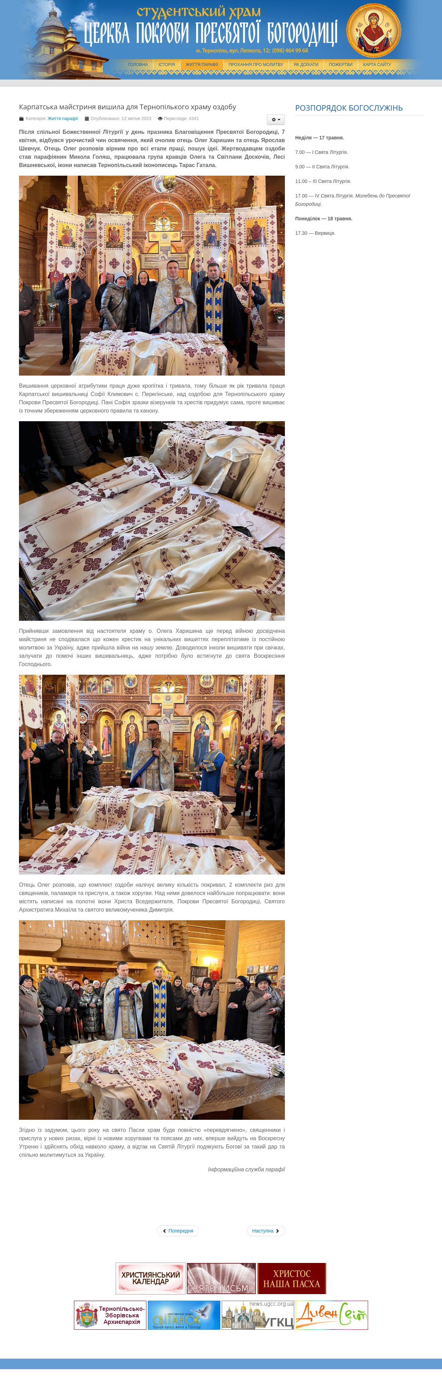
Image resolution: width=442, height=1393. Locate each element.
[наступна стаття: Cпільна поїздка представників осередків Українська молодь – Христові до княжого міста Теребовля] (266, 1230)
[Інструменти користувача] (276, 119)
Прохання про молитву (256, 64)
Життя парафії (202, 64)
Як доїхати (306, 64)
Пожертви (341, 64)
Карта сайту (377, 64)
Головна (138, 64)
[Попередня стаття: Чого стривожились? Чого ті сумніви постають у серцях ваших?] (178, 1230)
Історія (166, 64)
